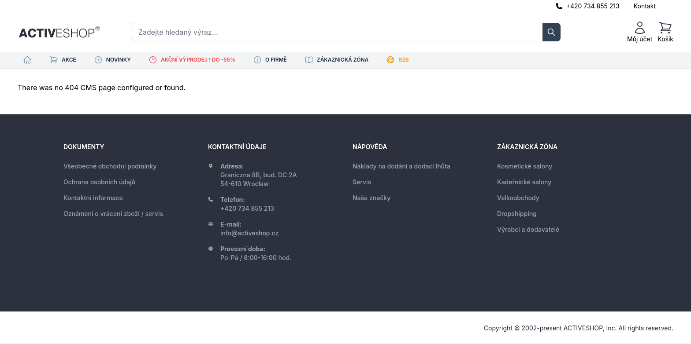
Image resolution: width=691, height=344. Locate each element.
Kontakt (645, 6)
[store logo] (59, 32)
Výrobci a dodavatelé (528, 229)
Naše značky (371, 197)
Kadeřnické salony (524, 182)
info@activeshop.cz (249, 233)
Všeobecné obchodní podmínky (109, 166)
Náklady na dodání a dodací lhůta (401, 166)
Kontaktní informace (93, 197)
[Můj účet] (639, 32)
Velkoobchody (518, 197)
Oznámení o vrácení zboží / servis (113, 213)
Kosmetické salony (524, 166)
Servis (362, 182)
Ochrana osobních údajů (99, 182)
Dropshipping (517, 213)
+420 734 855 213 (593, 6)
